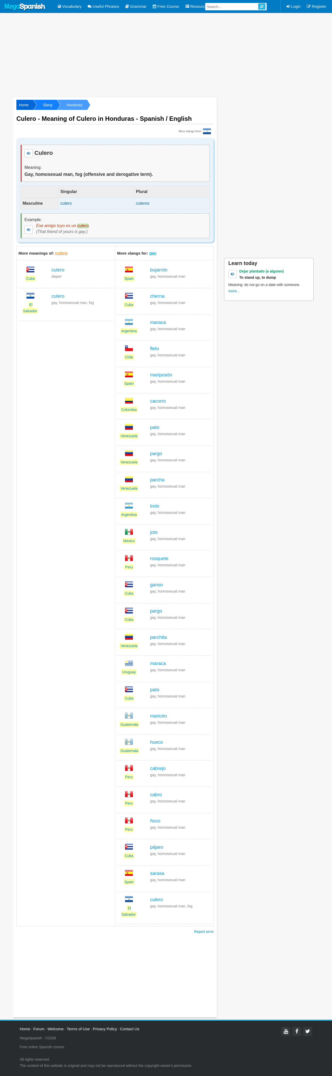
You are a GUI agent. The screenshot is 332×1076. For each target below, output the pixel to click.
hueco (156, 742)
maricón (158, 716)
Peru (129, 567)
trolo (154, 506)
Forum (38, 1029)
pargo (156, 453)
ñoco (155, 820)
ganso (156, 584)
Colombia (129, 410)
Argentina (129, 331)
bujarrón (158, 270)
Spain (129, 278)
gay (153, 253)
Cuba (30, 278)
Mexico (129, 541)
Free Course (166, 6)
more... (234, 291)
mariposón (161, 374)
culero (61, 253)
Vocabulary (69, 6)
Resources (197, 6)
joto (154, 532)
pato (154, 427)
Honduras (74, 105)
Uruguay (129, 672)
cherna (157, 296)
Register (316, 6)
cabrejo (158, 768)
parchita (158, 637)
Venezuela (128, 436)
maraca (158, 322)
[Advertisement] (166, 54)
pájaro (156, 847)
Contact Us (129, 1029)
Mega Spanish (25, 7)
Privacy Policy (105, 1029)
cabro (156, 794)
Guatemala (129, 724)
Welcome (56, 1029)
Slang (47, 105)
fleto (154, 348)
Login (294, 6)
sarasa (157, 873)
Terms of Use (78, 1029)
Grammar (136, 6)
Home (24, 105)
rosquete (159, 558)
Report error (204, 931)
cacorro (158, 401)
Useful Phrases (103, 6)
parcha (157, 479)
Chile (129, 357)
